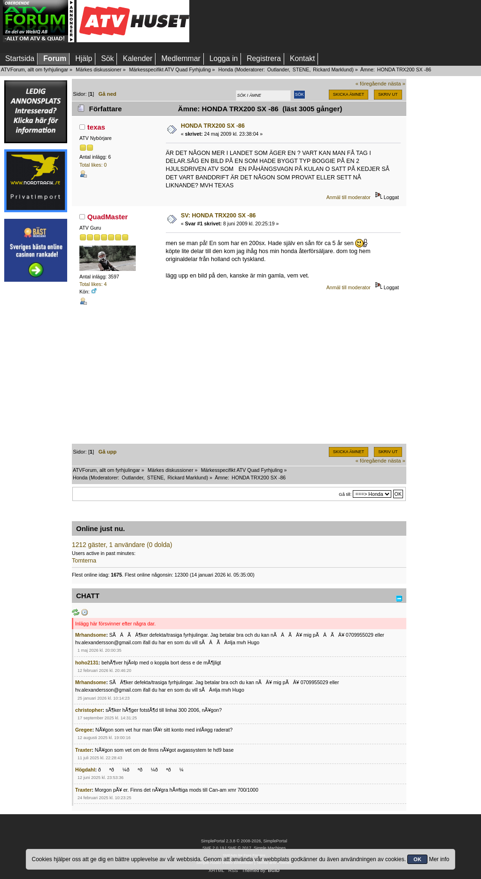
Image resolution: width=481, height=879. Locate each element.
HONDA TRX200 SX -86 (213, 126)
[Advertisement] (35, 429)
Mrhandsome (90, 635)
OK (417, 859)
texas (96, 127)
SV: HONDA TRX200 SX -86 (218, 215)
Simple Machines (270, 848)
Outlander (278, 69)
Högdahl (85, 769)
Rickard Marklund (332, 69)
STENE (301, 69)
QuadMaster (107, 217)
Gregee (84, 729)
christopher (88, 710)
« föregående (371, 83)
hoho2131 (86, 662)
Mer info (439, 859)
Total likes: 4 (93, 284)
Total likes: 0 (93, 165)
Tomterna (84, 560)
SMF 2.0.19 (213, 848)
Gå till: (345, 494)
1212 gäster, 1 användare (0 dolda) (122, 544)
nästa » (396, 83)
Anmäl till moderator (348, 197)
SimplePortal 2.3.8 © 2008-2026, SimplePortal (244, 841)
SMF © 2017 (239, 848)
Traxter (83, 750)
